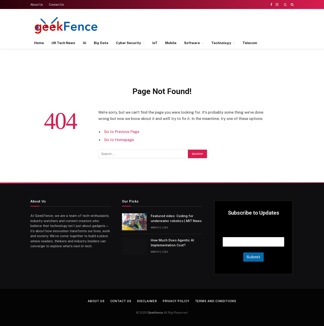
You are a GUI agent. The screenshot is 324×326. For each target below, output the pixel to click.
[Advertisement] (212, 25)
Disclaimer (147, 301)
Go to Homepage (119, 139)
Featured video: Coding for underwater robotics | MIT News (176, 218)
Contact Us (56, 4)
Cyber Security (128, 43)
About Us (36, 4)
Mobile (170, 43)
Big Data (101, 43)
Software (192, 43)
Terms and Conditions (215, 301)
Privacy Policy (176, 301)
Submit (253, 257)
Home (39, 43)
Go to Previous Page (121, 131)
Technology (221, 43)
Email (253, 231)
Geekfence (155, 312)
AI (84, 43)
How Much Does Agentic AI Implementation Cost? (172, 242)
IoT (155, 43)
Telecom (250, 43)
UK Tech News (63, 43)
